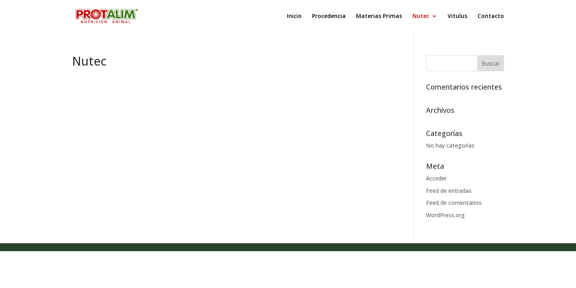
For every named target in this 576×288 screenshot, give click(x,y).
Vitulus (457, 16)
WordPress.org (445, 215)
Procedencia (329, 16)
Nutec (420, 16)
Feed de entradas (449, 190)
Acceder (436, 178)
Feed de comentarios (454, 202)
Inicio (294, 16)
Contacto (491, 16)
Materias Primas (379, 16)
